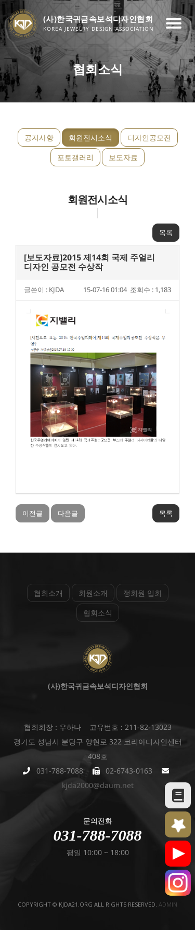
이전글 (32, 513)
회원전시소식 (90, 137)
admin (168, 904)
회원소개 (93, 593)
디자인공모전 (149, 137)
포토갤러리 (75, 157)
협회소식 (97, 613)
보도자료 (123, 157)
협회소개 (48, 593)
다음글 (68, 513)
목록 (166, 232)
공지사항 (39, 137)
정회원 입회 (142, 593)
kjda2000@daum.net (98, 785)
